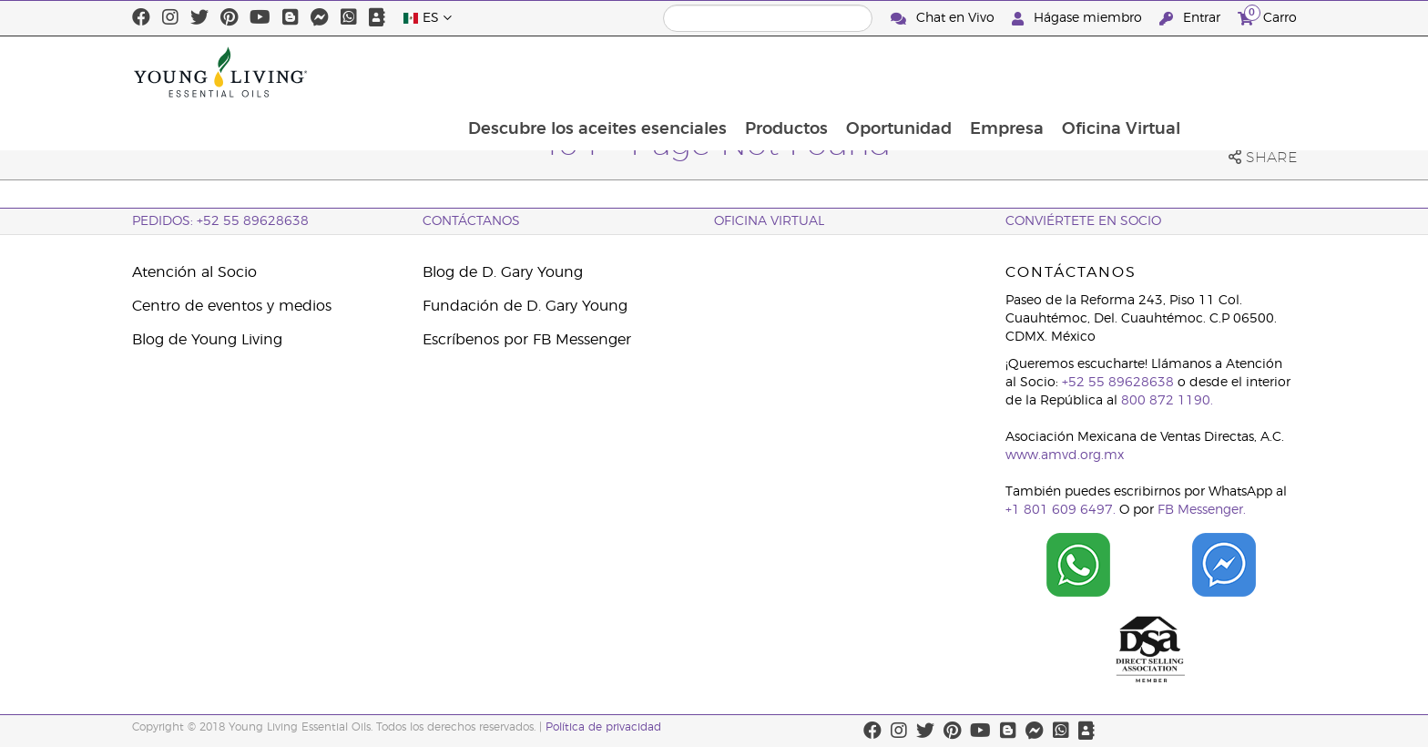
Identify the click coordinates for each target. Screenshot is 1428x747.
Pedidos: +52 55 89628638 (220, 221)
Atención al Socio (194, 272)
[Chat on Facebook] (1224, 565)
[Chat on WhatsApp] (1078, 565)
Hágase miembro (1079, 19)
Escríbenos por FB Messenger (527, 340)
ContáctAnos (471, 221)
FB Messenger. (1202, 510)
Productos (887, 72)
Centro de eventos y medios (232, 306)
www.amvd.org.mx (1064, 455)
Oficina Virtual (1227, 72)
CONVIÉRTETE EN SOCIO (1083, 221)
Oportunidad (1002, 72)
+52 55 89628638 (1118, 382)
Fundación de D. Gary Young (525, 306)
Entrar (1191, 19)
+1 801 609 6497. (1060, 510)
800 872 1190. (1167, 400)
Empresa (1111, 72)
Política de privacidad (603, 726)
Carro (1267, 16)
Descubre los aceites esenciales (696, 72)
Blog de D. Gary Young (503, 272)
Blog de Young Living (207, 340)
